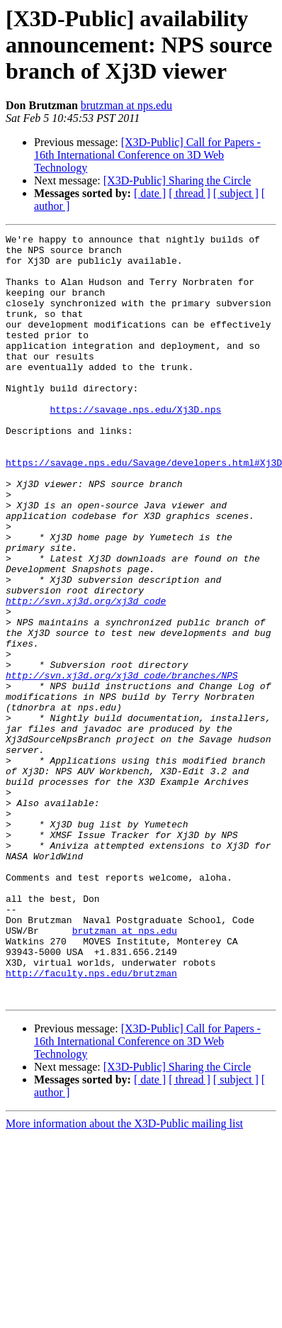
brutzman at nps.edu (126, 105)
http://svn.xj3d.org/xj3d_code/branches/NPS (122, 764)
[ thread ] (189, 193)
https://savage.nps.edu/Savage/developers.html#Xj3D (144, 509)
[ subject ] (236, 193)
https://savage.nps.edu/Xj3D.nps (135, 445)
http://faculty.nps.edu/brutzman (91, 1121)
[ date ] (150, 193)
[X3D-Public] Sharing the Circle (177, 180)
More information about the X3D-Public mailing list (124, 1277)
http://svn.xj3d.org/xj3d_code (86, 675)
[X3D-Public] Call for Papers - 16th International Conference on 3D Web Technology (147, 155)
